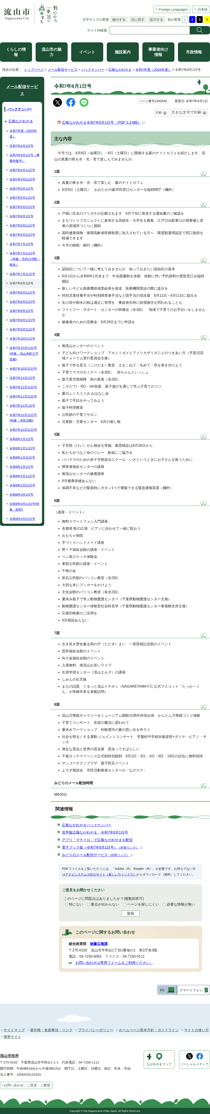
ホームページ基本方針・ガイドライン (149, 1030)
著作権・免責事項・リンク (51, 1030)
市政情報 (194, 52)
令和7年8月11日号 (22, 292)
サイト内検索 (97, 30)
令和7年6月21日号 (22, 234)
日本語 (203, 9)
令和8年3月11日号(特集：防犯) (24, 506)
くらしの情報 (16, 52)
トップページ (34, 69)
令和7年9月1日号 (21, 311)
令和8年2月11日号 (22, 476)
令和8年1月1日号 (21, 439)
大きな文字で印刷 (186, 112)
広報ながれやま (120, 69)
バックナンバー (93, 69)
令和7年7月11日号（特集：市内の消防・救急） (25, 258)
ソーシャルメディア (194, 1064)
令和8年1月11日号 (22, 448)
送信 (130, 913)
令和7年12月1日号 (22, 405)
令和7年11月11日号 (23, 387)
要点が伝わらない (105, 904)
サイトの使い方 (196, 1030)
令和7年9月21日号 (22, 329)
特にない (76, 904)
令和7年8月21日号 (22, 302)
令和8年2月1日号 (21, 467)
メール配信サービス (63, 69)
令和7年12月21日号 (23, 429)
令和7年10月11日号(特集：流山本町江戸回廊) (24, 353)
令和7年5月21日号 (22, 207)
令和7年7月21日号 (22, 274)
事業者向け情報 (158, 52)
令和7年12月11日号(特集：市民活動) (23, 417)
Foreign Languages (173, 9)
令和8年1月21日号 (22, 457)
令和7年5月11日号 (22, 197)
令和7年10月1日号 (22, 338)
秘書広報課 (99, 944)
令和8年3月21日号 (22, 519)
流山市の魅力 (51, 52)
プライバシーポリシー (95, 1030)
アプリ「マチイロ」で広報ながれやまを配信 (97, 840)
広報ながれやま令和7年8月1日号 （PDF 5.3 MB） (103, 122)
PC (162, 990)
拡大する (155, 19)
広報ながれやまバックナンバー (86, 825)
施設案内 (123, 52)
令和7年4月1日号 (21, 146)
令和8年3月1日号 (21, 494)
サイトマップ (14, 1030)
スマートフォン (191, 990)
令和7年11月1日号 (22, 378)
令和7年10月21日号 (23, 368)
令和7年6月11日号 (22, 225)
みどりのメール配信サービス (97, 855)
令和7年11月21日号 (23, 396)
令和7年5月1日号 (21, 188)
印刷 (159, 112)
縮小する (118, 19)
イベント (87, 52)
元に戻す (136, 19)
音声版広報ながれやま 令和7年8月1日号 (95, 832)
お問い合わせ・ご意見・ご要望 (27, 1085)
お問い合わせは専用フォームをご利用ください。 (114, 963)
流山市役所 (9, 1056)
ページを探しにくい (143, 904)
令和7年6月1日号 (21, 216)
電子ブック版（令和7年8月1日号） (102, 847)
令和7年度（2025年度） (153, 69)
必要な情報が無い (181, 904)
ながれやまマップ (159, 1064)
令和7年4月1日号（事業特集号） (25, 158)
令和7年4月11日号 (22, 170)
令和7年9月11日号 (22, 320)
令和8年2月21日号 (22, 485)
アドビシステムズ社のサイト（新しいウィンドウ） (100, 874)
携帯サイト (12, 1037)
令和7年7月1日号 (21, 244)
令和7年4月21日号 (22, 179)
